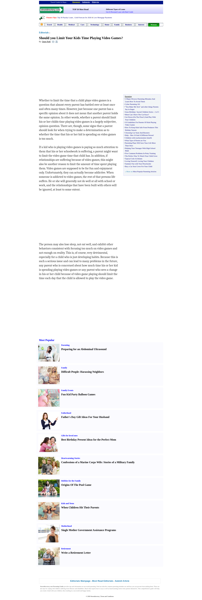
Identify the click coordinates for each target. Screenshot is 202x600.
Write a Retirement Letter (76, 552)
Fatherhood (66, 413)
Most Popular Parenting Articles (144, 171)
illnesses (72, 588)
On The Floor (139, 117)
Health (60, 25)
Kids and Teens (67, 503)
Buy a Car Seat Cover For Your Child (138, 166)
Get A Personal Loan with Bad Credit (119, 12)
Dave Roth (46, 42)
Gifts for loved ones (69, 435)
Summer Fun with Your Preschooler (138, 164)
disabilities (80, 588)
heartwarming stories (116, 588)
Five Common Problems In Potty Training (140, 153)
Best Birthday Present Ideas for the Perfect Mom (88, 439)
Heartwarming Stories (70, 458)
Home (107, 25)
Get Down (129, 117)
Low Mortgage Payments (103, 17)
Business (128, 25)
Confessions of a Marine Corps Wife (81, 462)
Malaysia (95, 2)
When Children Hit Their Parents (80, 507)
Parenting (65, 345)
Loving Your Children (146, 161)
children (57, 588)
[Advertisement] (66, 69)
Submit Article (122, 581)
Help (127, 135)
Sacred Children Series (145, 112)
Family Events (67, 390)
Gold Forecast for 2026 (82, 17)
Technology (94, 25)
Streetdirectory (95, 596)
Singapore (76, 2)
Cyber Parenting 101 (132, 104)
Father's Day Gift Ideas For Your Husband (85, 417)
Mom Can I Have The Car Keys (136, 115)
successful (77, 591)
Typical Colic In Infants (133, 159)
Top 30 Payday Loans (65, 17)
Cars (82, 25)
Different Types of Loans (115, 9)
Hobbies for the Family (71, 481)
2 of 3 (157, 112)
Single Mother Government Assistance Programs (88, 530)
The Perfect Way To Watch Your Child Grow (141, 156)
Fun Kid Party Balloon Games (78, 394)
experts (93, 588)
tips (70, 586)
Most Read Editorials (102, 581)
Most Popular (47, 340)
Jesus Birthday (130, 112)
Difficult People (70, 371)
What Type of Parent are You (135, 140)
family (88, 591)
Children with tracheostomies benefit (138, 138)
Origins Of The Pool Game (76, 484)
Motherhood (66, 526)
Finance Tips (51, 17)
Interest (141, 25)
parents (128, 588)
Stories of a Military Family (119, 462)
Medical (71, 25)
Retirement (66, 549)
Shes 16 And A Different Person (141, 135)
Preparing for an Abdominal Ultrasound (84, 349)
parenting (93, 586)
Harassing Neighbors (92, 371)
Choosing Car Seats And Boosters (137, 133)
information (78, 586)
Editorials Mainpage (80, 581)
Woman (154, 25)
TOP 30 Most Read (80, 9)
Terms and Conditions (107, 596)
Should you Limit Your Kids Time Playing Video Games (80, 38)
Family (117, 25)
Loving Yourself (131, 161)
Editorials (44, 32)
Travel (49, 25)
